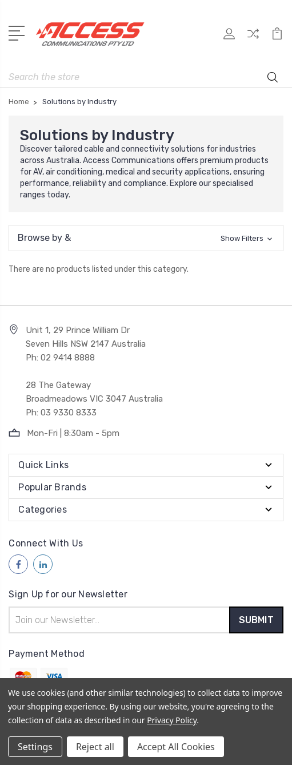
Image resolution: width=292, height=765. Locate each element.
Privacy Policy (172, 720)
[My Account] (229, 37)
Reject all (95, 746)
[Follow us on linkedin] (43, 564)
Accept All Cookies (176, 746)
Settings (35, 746)
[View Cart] (277, 37)
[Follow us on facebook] (18, 564)
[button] (146, 238)
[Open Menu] (19, 32)
